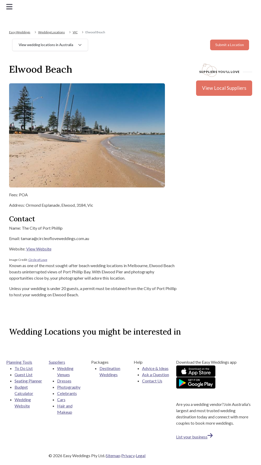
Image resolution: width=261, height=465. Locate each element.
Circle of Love (37, 260)
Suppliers (57, 362)
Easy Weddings (19, 32)
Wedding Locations (51, 32)
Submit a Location (229, 45)
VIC (75, 32)
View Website (38, 248)
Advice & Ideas (155, 368)
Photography (69, 387)
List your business (194, 436)
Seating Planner (28, 380)
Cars (61, 399)
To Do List (24, 368)
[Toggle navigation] (9, 6)
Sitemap (113, 455)
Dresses (64, 380)
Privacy (128, 455)
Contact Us (152, 380)
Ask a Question (155, 374)
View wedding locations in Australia (46, 45)
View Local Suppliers (224, 88)
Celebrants (67, 393)
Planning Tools (19, 362)
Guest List (23, 374)
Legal (140, 455)
